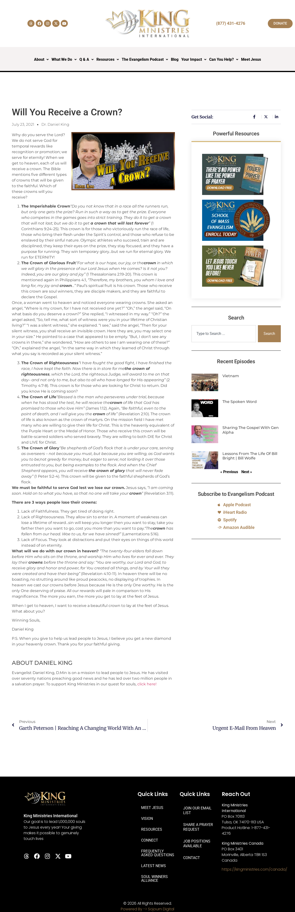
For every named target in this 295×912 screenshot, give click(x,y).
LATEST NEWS (153, 866)
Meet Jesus (251, 59)
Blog (174, 59)
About (41, 59)
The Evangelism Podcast (145, 59)
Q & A (86, 59)
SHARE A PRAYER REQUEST (198, 827)
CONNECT (149, 840)
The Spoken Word (239, 401)
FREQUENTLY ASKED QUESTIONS (157, 853)
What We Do (64, 59)
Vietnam (230, 376)
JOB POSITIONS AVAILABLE (196, 843)
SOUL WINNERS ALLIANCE (154, 878)
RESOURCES (151, 829)
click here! (146, 684)
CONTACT (191, 858)
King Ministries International (51, 815)
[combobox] (223, 333)
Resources (107, 59)
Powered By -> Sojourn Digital (147, 909)
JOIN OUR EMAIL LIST (197, 810)
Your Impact (193, 59)
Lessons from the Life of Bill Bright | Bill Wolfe (249, 455)
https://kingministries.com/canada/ (254, 869)
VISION (147, 818)
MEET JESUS (152, 807)
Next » (246, 472)
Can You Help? (223, 59)
